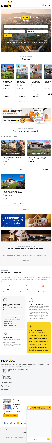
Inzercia (16, 424)
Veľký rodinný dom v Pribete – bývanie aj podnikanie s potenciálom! (12, 153)
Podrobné (37, 35)
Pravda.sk (42, 339)
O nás (6, 424)
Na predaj (8, 131)
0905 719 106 (6, 372)
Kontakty (11, 424)
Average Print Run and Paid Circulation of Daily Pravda (21, 432)
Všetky (3, 131)
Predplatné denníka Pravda (11, 410)
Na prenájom (16, 131)
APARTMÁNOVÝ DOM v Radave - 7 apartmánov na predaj (13, 82)
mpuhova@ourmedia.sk (8, 373)
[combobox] (26, 26)
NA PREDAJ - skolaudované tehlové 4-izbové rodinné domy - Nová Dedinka (38, 82)
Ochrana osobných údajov (26, 427)
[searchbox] (26, 27)
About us (7, 432)
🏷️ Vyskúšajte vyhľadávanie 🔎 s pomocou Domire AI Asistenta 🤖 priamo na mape (25, 42)
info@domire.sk (6, 367)
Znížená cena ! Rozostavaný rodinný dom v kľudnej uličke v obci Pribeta (37, 153)
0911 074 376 (6, 366)
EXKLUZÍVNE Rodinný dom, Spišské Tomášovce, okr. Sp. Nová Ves (13, 186)
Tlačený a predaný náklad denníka (26, 424)
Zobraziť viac (26, 204)
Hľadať (7, 35)
